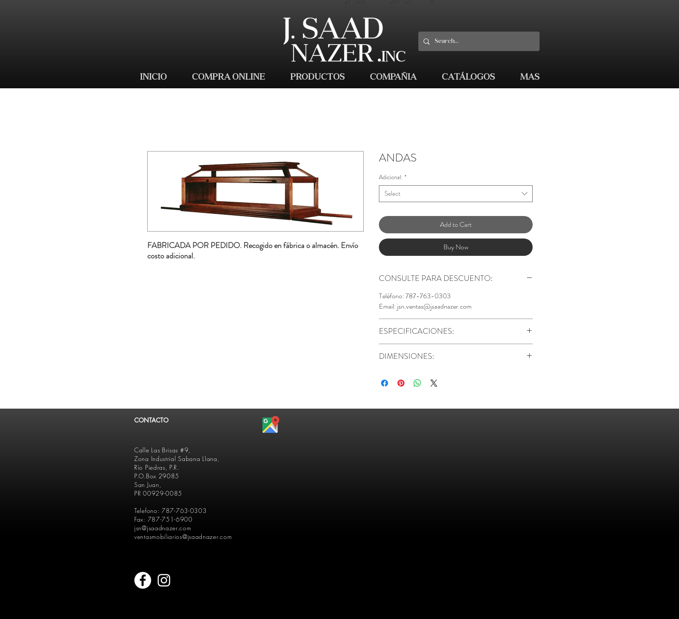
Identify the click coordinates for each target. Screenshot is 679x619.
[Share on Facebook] (384, 383)
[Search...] (478, 41)
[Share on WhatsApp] (417, 383)
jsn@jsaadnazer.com (162, 528)
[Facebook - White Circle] (142, 580)
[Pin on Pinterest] (401, 383)
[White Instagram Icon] (163, 580)
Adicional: (393, 177)
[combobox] (456, 193)
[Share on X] (434, 383)
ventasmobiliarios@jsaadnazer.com (183, 536)
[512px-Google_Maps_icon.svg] (270, 424)
